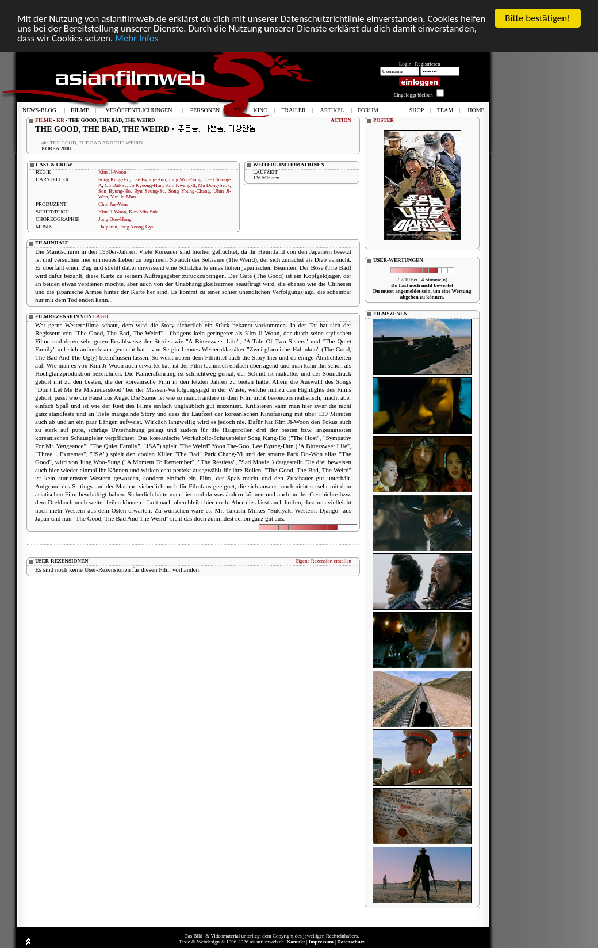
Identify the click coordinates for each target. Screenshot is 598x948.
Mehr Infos (136, 38)
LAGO (101, 316)
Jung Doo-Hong (115, 219)
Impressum (321, 942)
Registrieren (427, 64)
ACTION (341, 120)
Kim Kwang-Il (180, 185)
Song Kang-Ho (113, 179)
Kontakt (295, 942)
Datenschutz (351, 942)
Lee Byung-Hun (149, 179)
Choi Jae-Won (113, 204)
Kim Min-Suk (143, 212)
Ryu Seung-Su (149, 191)
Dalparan (107, 227)
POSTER (383, 120)
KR (60, 120)
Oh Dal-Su (116, 185)
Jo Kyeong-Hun (145, 185)
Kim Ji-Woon (112, 172)
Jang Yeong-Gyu (137, 227)
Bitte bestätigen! (537, 18)
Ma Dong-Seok (214, 185)
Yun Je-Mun (123, 197)
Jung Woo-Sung (185, 179)
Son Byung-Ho (114, 191)
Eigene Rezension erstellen (323, 561)
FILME (43, 120)
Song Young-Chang (189, 191)
